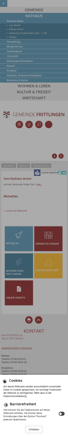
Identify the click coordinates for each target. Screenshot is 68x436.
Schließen (34, 429)
